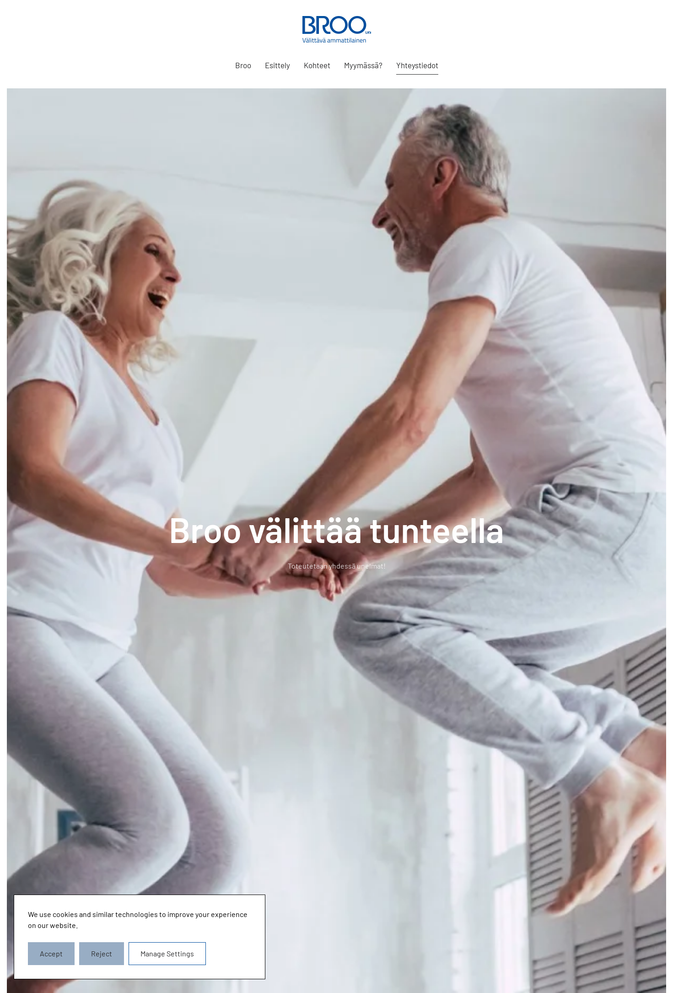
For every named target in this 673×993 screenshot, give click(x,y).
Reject (101, 953)
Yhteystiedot (417, 65)
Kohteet (317, 65)
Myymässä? (363, 65)
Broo (243, 65)
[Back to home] (336, 29)
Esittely (277, 65)
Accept (51, 953)
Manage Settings (167, 953)
